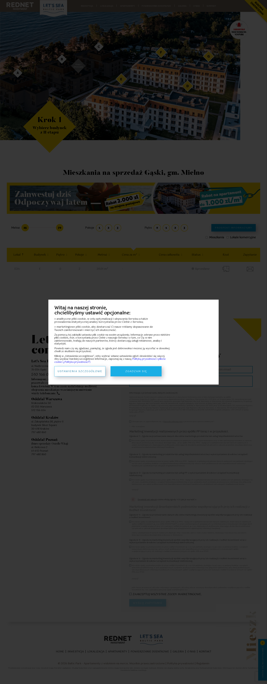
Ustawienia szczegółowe (80, 371)
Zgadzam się (136, 371)
